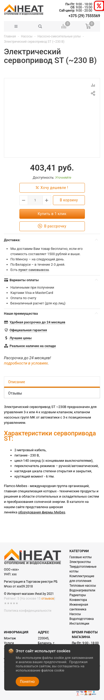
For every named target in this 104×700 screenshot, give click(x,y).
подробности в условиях (26, 363)
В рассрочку (52, 226)
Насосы (26, 36)
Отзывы (15, 393)
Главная (10, 36)
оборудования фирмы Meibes (41, 512)
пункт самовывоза (33, 270)
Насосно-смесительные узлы (59, 36)
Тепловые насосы (82, 585)
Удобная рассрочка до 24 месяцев (37, 322)
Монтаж (10, 638)
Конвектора (78, 600)
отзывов (47, 598)
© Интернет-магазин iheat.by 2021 (29, 594)
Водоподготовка (81, 619)
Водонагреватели (82, 590)
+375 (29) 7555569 (84, 16)
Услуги (9, 643)
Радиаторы (77, 595)
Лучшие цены (20, 338)
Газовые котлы (80, 557)
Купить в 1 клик (52, 214)
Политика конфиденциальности (27, 610)
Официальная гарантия (28, 330)
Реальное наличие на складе (32, 346)
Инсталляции (79, 623)
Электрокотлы (80, 562)
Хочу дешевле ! (52, 188)
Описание (16, 382)
